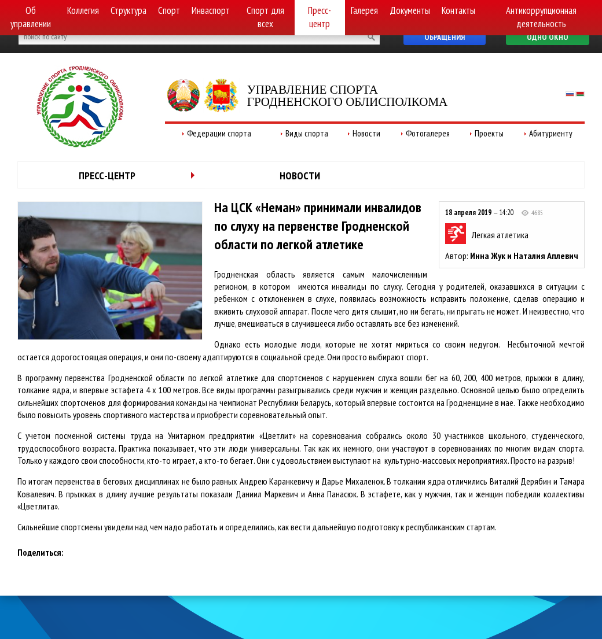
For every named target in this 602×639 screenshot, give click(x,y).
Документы (410, 10)
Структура (128, 10)
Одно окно (547, 37)
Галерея (364, 10)
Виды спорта (306, 133)
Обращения (444, 37)
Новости (366, 133)
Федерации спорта (219, 133)
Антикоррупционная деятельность (541, 17)
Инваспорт (211, 10)
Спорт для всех (265, 17)
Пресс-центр (319, 17)
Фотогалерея (428, 133)
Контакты (458, 10)
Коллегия (83, 10)
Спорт (169, 10)
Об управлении (30, 17)
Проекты (489, 133)
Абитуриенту (550, 133)
